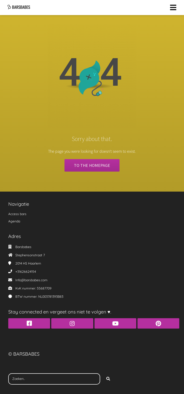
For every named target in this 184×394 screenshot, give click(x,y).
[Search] (108, 379)
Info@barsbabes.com (31, 280)
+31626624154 (25, 271)
